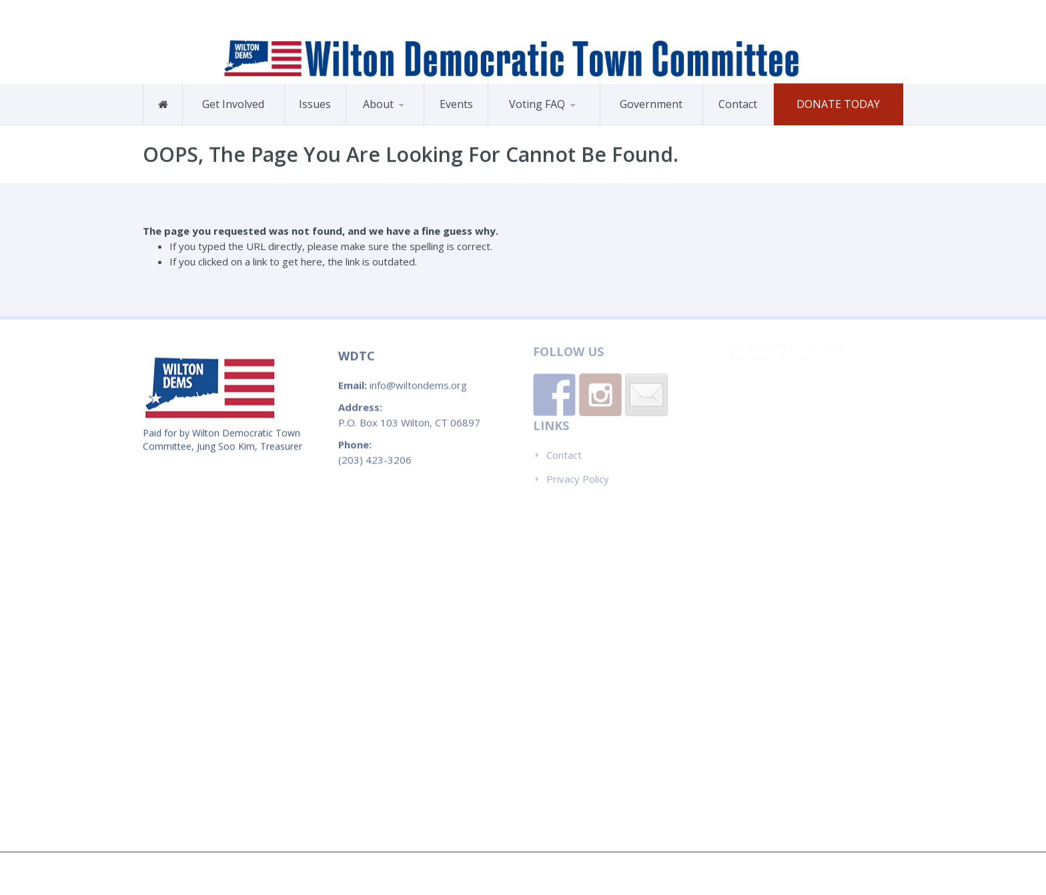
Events (456, 104)
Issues (315, 104)
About (378, 104)
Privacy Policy (577, 473)
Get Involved (233, 104)
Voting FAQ (537, 104)
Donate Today (838, 104)
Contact (737, 104)
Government (651, 104)
